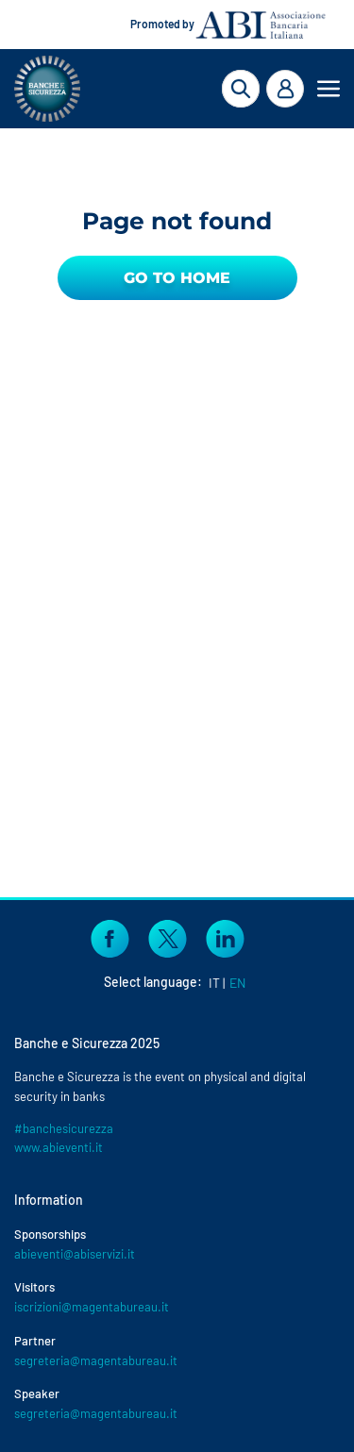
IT (214, 983)
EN (237, 983)
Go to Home (177, 278)
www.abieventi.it (58, 1147)
